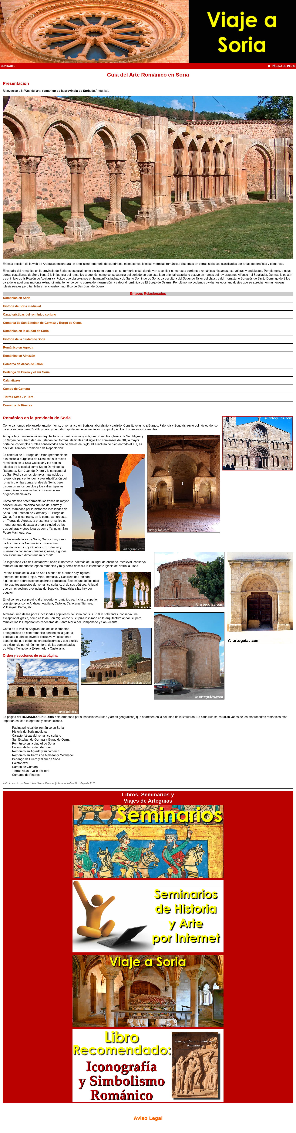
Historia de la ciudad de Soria (24, 339)
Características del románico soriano (29, 314)
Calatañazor (11, 380)
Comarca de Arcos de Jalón (23, 364)
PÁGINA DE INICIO (282, 65)
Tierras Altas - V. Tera (18, 397)
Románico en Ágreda (18, 347)
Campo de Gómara (16, 388)
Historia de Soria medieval (22, 306)
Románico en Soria (16, 298)
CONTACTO (8, 65)
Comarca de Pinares (17, 405)
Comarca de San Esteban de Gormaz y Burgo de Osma (42, 322)
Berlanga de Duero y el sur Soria (26, 372)
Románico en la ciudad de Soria (26, 330)
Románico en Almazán (19, 355)
